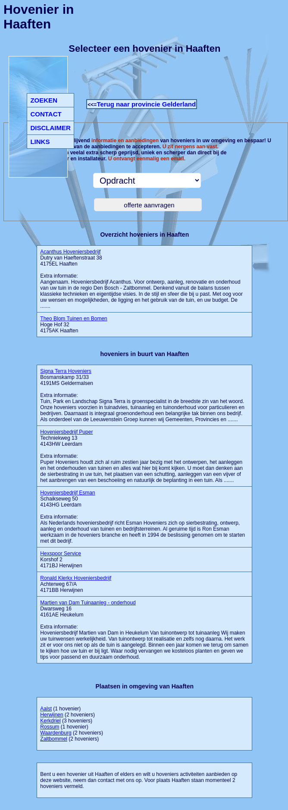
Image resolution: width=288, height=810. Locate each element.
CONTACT (45, 114)
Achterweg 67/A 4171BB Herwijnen (75, 584)
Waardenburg (55, 733)
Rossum (49, 727)
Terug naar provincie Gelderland (146, 104)
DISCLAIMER (50, 127)
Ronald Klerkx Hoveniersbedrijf (75, 578)
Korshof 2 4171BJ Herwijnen (61, 559)
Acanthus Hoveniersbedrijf (70, 252)
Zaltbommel (53, 739)
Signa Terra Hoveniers (65, 371)
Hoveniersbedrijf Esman (67, 493)
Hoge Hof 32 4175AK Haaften (73, 325)
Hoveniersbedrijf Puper (66, 432)
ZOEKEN (43, 100)
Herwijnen (51, 715)
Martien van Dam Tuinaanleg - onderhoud (87, 603)
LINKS (40, 141)
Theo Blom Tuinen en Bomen (73, 319)
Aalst (46, 709)
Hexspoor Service (60, 553)
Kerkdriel (50, 721)
